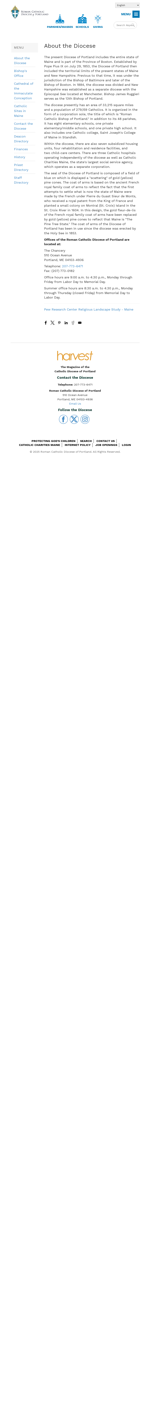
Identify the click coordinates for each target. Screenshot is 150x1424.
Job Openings (106, 445)
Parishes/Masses (60, 27)
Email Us (75, 403)
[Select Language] (127, 5)
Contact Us (105, 441)
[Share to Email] (79, 322)
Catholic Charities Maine (39, 445)
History (19, 157)
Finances (21, 149)
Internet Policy (78, 445)
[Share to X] (52, 322)
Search (86, 441)
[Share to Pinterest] (59, 322)
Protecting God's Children (53, 441)
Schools (82, 27)
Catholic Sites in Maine (20, 111)
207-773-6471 (72, 266)
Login (126, 445)
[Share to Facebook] (45, 322)
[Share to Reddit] (73, 322)
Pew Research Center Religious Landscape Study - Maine (88, 309)
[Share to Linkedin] (66, 322)
